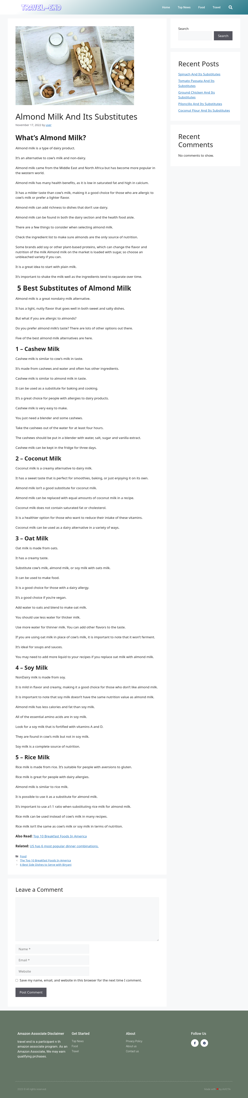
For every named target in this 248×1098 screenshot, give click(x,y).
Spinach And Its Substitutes (199, 74)
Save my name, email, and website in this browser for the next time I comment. (81, 980)
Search (183, 28)
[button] (230, 7)
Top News (184, 7)
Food (201, 7)
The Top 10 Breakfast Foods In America (45, 860)
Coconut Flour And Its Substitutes (204, 110)
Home (166, 7)
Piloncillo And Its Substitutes (200, 104)
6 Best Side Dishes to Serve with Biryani (45, 864)
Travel (216, 7)
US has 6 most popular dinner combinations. (64, 846)
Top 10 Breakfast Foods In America (60, 836)
